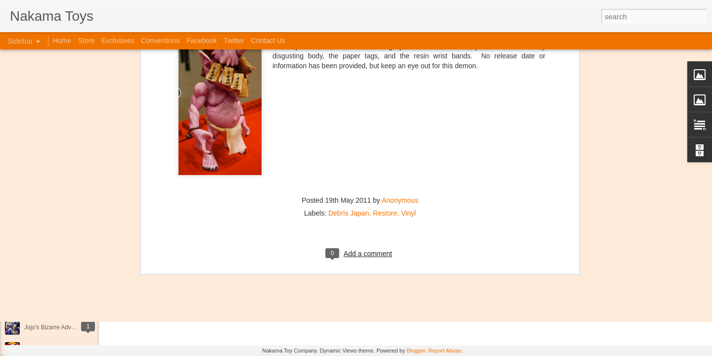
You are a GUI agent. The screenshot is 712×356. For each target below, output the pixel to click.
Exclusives (117, 40)
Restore (385, 116)
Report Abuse (444, 351)
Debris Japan (348, 116)
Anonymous (400, 103)
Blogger (416, 351)
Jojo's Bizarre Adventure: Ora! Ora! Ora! (76, 327)
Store (86, 40)
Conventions (160, 40)
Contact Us (268, 40)
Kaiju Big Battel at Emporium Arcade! (73, 305)
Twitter (233, 40)
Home (62, 40)
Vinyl (408, 116)
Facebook (201, 40)
